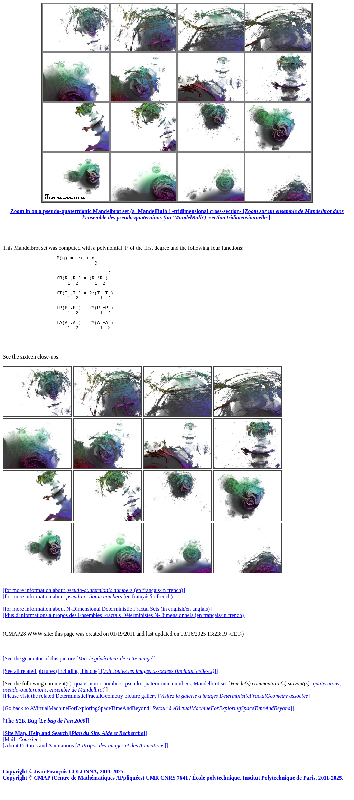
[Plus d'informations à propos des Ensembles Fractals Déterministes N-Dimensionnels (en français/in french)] (124, 626)
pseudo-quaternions (25, 701)
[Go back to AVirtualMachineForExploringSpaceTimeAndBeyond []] (148, 720)
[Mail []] (22, 751)
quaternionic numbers (98, 695)
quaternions (326, 695)
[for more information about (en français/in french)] (94, 601)
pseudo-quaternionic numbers (158, 695)
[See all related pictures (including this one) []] (110, 682)
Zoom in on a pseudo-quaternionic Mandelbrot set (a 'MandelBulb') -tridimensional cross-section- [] (177, 214)
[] (46, 732)
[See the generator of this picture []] (79, 670)
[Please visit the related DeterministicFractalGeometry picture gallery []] (157, 707)
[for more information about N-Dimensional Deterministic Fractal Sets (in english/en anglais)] (107, 620)
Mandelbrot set (210, 695)
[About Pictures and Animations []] (85, 757)
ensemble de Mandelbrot (76, 701)
